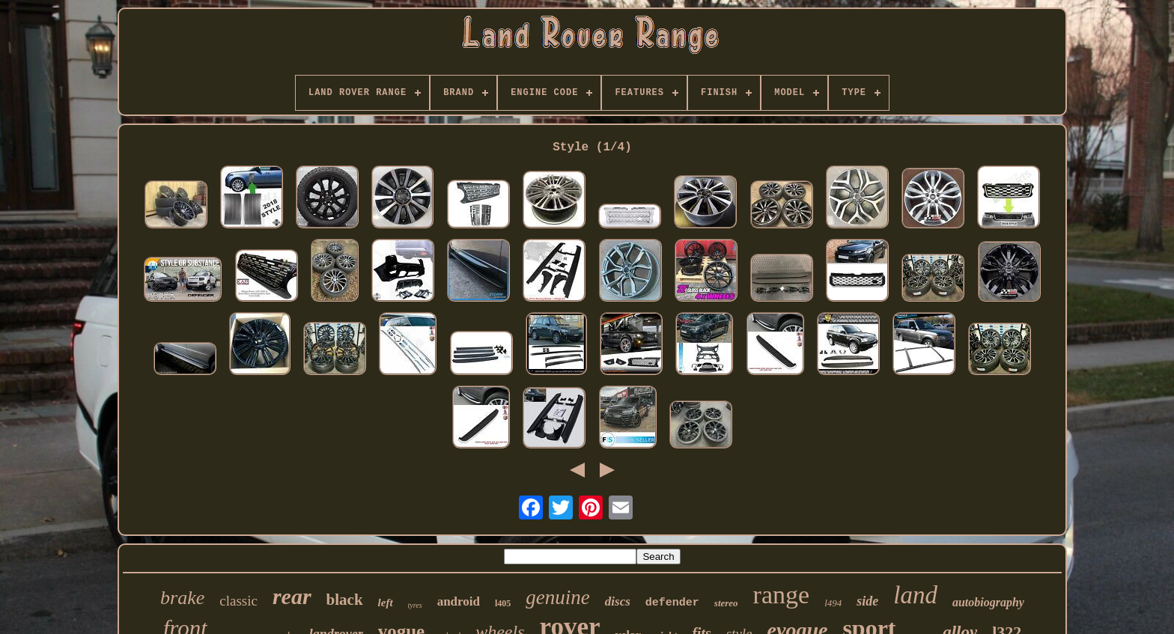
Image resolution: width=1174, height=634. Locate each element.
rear (292, 596)
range (781, 595)
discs (617, 601)
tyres (415, 605)
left (385, 603)
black (344, 600)
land (915, 595)
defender (672, 603)
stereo (726, 603)
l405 (503, 603)
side (867, 601)
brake (182, 598)
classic (238, 601)
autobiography (988, 602)
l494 (833, 603)
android (458, 601)
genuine (557, 597)
